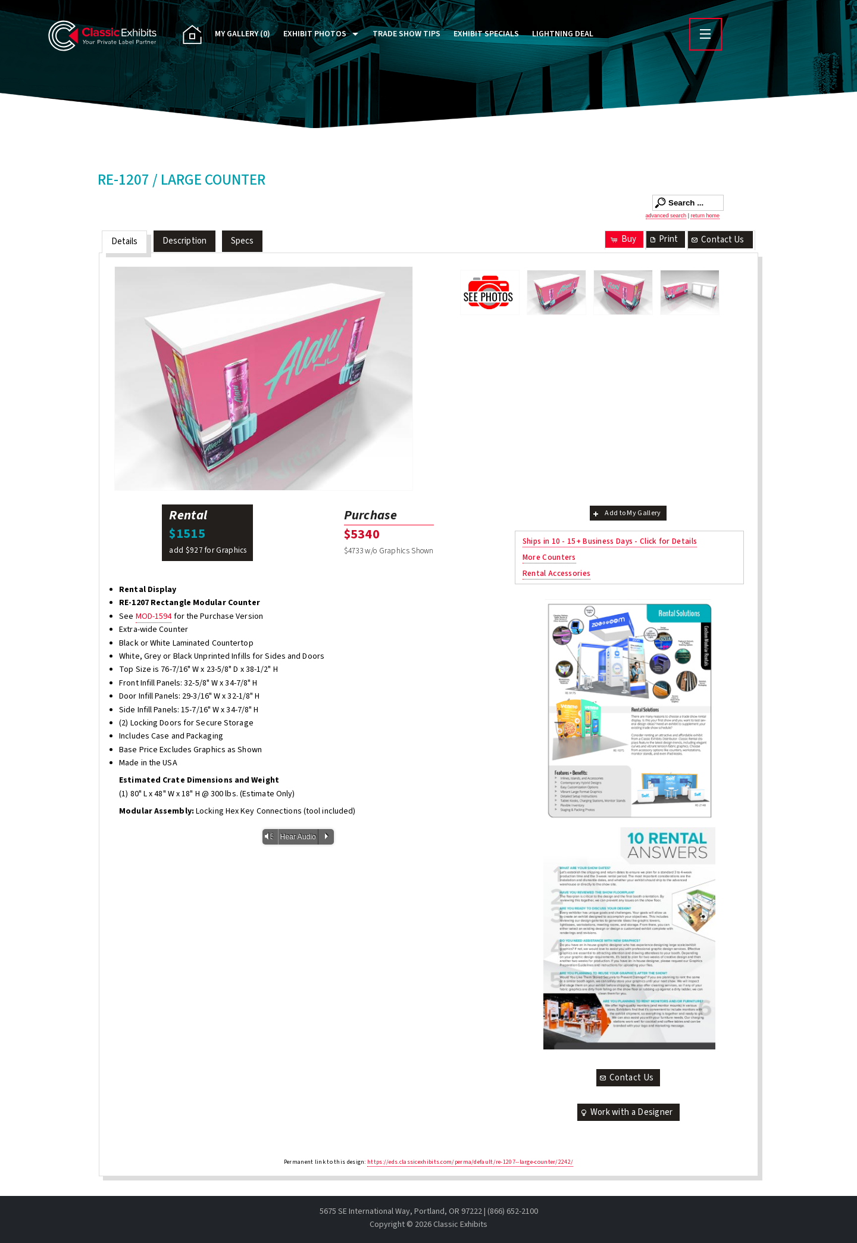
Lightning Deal (562, 34)
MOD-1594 (154, 616)
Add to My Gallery (626, 513)
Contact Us (717, 239)
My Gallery (242, 34)
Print (663, 239)
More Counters (549, 557)
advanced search (666, 216)
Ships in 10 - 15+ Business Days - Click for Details (610, 541)
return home (705, 216)
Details (124, 241)
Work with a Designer (626, 1112)
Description (184, 241)
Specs (242, 241)
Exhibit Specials (486, 34)
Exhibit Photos (314, 34)
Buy (622, 239)
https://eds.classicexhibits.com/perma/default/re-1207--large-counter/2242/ (470, 1162)
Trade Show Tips (406, 34)
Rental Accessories (556, 573)
